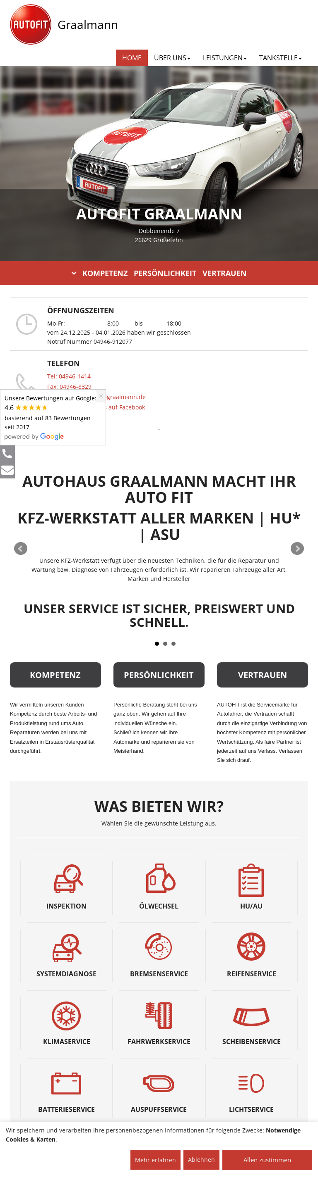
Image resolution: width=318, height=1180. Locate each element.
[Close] (101, 396)
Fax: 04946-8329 (69, 386)
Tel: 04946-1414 (69, 376)
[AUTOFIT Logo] (31, 25)
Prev (20, 548)
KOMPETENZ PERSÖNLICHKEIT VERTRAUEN (159, 273)
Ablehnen (201, 1159)
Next (297, 548)
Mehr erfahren (155, 1160)
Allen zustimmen (267, 1160)
